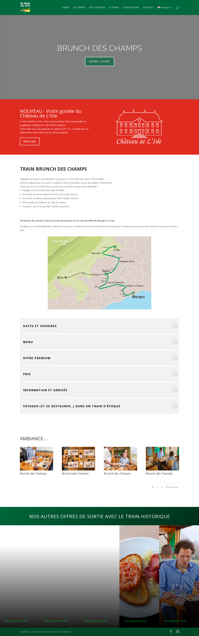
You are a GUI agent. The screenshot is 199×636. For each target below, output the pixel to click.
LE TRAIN (114, 7)
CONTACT (148, 7)
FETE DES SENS (97, 7)
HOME (65, 7)
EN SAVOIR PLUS (16, 621)
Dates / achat (99, 61)
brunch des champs (99, 48)
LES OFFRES (79, 7)
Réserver (29, 141)
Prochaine (172, 487)
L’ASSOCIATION (131, 7)
